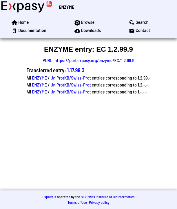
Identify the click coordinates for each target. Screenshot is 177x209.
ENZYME (66, 7)
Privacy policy (99, 202)
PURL (47, 60)
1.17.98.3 (76, 70)
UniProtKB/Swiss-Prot (71, 77)
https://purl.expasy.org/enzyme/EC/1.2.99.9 (94, 60)
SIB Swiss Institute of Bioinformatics (107, 196)
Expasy (47, 196)
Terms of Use (77, 202)
